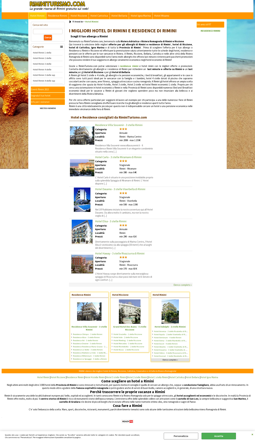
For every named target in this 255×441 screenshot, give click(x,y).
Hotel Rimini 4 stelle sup (44, 81)
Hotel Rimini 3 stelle (42, 64)
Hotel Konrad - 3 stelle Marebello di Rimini (172, 356)
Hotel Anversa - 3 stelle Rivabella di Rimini (172, 331)
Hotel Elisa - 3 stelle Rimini (110, 221)
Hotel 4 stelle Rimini (95, 377)
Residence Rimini (57, 15)
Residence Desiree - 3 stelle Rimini (87, 343)
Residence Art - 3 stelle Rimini (85, 340)
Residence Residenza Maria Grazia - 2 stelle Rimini (94, 347)
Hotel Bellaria (119, 15)
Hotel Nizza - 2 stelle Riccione (126, 350)
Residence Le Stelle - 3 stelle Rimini (88, 350)
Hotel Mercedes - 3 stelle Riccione (128, 343)
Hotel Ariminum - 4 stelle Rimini (167, 337)
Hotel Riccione (78, 15)
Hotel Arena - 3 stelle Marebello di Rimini (171, 341)
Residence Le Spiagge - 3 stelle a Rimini (90, 359)
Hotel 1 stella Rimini (158, 377)
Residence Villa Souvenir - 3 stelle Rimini (118, 125)
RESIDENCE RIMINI (210, 30)
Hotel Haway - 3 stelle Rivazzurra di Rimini (119, 253)
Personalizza (181, 436)
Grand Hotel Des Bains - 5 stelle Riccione (129, 328)
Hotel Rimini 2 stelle (42, 58)
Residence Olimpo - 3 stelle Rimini (87, 334)
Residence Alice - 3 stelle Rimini (86, 337)
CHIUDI (252, 434)
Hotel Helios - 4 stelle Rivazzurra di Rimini (172, 353)
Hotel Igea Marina (140, 15)
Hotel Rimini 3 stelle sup (44, 75)
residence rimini (129, 66)
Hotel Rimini (37, 15)
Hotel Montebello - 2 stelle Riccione (129, 347)
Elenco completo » (183, 285)
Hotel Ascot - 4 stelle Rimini (166, 344)
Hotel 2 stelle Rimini (137, 377)
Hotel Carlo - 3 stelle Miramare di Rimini (118, 157)
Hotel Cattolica (98, 15)
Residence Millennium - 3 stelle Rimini (89, 356)
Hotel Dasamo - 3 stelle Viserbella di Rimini (120, 189)
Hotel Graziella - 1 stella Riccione (128, 334)
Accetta (218, 436)
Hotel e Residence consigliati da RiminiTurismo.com (109, 117)
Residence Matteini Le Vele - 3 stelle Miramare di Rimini (96, 353)
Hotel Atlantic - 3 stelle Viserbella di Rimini (172, 347)
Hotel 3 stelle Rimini (116, 377)
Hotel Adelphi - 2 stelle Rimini (170, 326)
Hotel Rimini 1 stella (42, 52)
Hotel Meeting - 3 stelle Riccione (127, 340)
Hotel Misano (161, 15)
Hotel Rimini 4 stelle (42, 69)
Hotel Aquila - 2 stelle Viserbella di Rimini (171, 334)
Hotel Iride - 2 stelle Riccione (126, 337)
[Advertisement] (210, 83)
